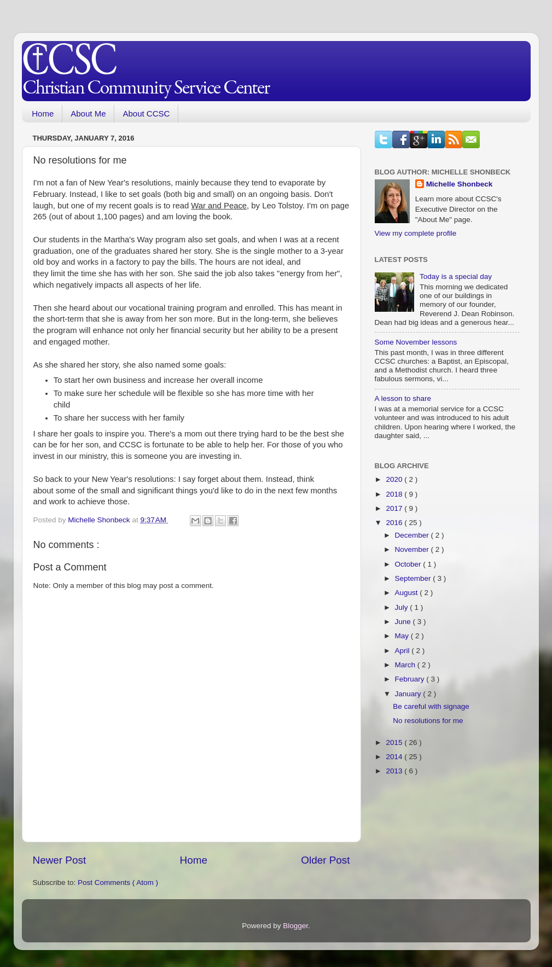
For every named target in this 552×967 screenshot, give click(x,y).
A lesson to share (403, 398)
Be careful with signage (431, 706)
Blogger (295, 926)
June (404, 622)
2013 (395, 771)
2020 (395, 479)
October (409, 564)
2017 (395, 508)
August (407, 593)
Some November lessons (416, 342)
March (406, 665)
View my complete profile (416, 233)
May (403, 636)
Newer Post (59, 860)
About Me (88, 113)
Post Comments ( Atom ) (118, 882)
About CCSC (146, 113)
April (403, 650)
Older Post (325, 860)
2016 (395, 523)
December (413, 535)
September (414, 578)
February (411, 679)
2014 (395, 757)
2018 (395, 494)
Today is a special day (456, 276)
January (409, 694)
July (402, 607)
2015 (395, 742)
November (413, 549)
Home (43, 113)
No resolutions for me (428, 720)
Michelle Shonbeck (459, 184)
